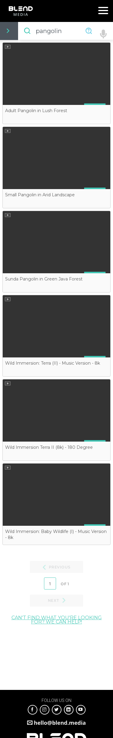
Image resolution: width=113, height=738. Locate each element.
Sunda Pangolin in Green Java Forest (44, 279)
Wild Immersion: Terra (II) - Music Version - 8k (52, 363)
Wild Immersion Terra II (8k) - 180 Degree (49, 447)
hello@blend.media (60, 722)
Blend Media (21, 11)
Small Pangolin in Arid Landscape (40, 195)
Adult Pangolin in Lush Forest (36, 110)
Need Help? (88, 31)
